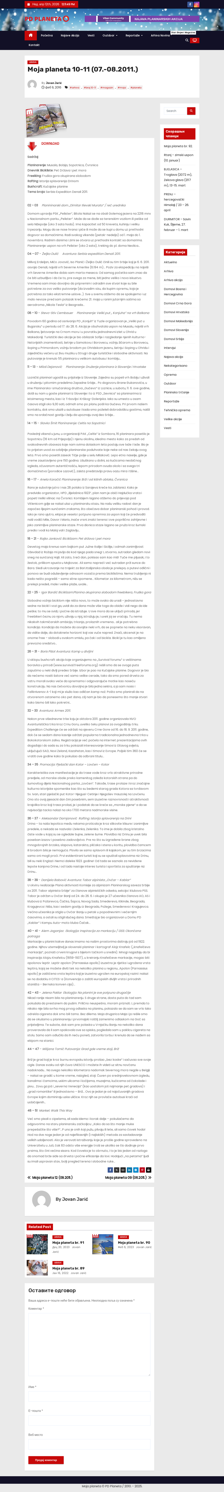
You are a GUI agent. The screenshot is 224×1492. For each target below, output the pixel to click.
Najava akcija (173, 357)
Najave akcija (70, 35)
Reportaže (134, 35)
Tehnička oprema (177, 410)
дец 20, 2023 (61, 1247)
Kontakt (34, 45)
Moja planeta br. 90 (134, 1243)
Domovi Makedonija (178, 321)
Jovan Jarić (54, 83)
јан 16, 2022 (60, 1273)
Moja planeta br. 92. (178, 146)
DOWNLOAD (50, 143)
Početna (47, 35)
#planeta (136, 87)
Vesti (91, 35)
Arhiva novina (162, 34)
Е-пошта (35, 1411)
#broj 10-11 (90, 87)
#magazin (106, 87)
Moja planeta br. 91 (68, 1243)
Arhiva (32, 62)
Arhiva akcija (173, 280)
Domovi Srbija (174, 339)
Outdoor (110, 35)
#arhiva (74, 87)
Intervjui (170, 348)
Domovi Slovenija (176, 330)
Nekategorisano (175, 366)
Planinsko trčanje (176, 392)
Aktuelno (170, 262)
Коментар (36, 1308)
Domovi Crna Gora (177, 303)
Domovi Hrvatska (176, 312)
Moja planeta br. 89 (68, 1268)
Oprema (170, 375)
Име (32, 1387)
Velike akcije (173, 419)
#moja (122, 87)
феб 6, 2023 (126, 1247)
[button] (186, 40)
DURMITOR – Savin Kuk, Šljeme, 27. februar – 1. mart (177, 224)
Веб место (35, 1435)
